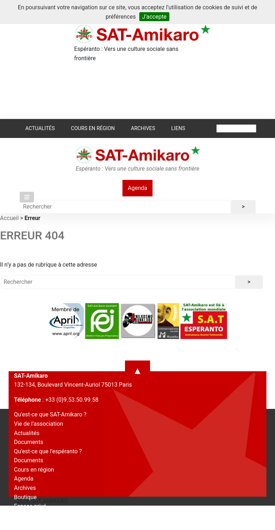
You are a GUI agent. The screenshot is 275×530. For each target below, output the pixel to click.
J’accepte (154, 16)
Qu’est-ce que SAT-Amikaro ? (50, 414)
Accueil (9, 218)
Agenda (137, 188)
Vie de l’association (38, 423)
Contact (24, 515)
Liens (178, 128)
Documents (28, 442)
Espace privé (30, 506)
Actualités (40, 128)
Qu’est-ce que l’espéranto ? (48, 451)
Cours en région (93, 128)
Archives (143, 128)
